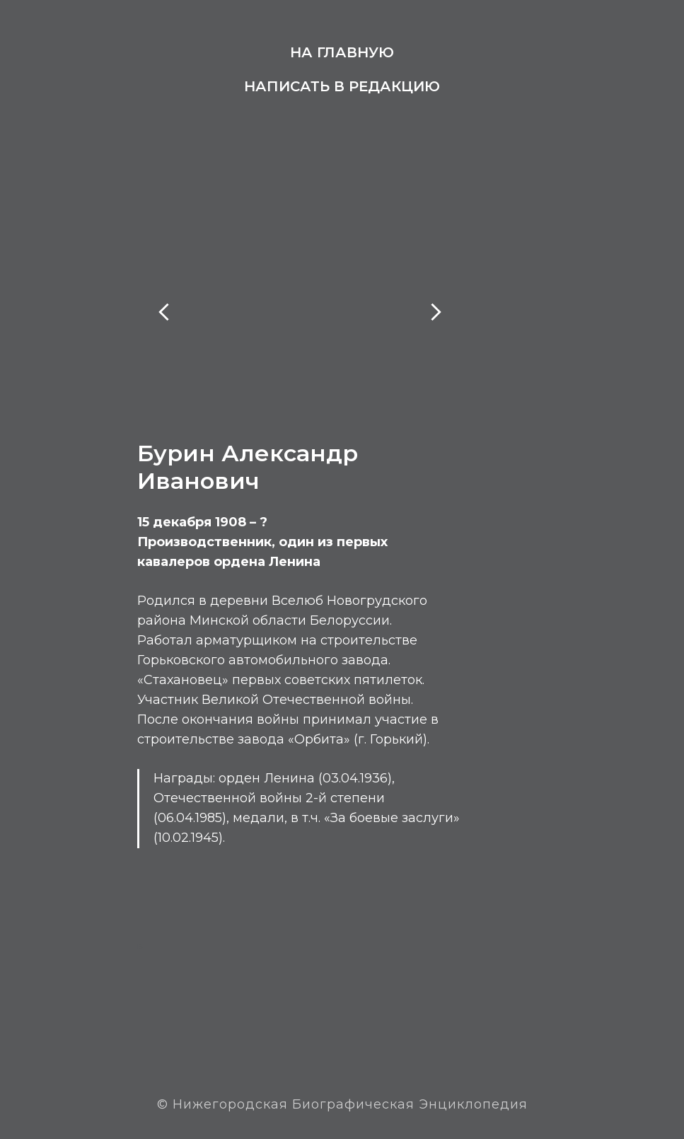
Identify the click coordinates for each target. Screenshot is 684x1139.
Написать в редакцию (342, 86)
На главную (342, 52)
